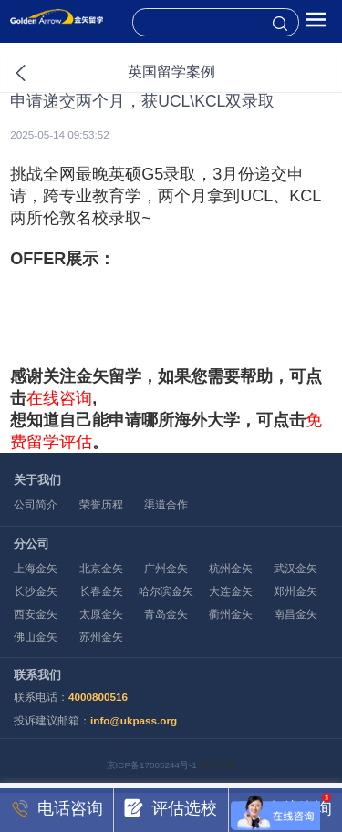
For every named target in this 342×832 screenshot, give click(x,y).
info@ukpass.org (133, 720)
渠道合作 (166, 504)
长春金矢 (101, 591)
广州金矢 (166, 568)
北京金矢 (101, 568)
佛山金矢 (35, 636)
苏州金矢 (101, 636)
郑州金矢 (295, 591)
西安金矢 (35, 614)
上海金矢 (35, 568)
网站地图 (217, 765)
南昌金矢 (295, 614)
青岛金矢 (166, 614)
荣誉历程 (101, 504)
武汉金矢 (295, 568)
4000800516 (98, 697)
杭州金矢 (231, 568)
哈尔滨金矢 (166, 591)
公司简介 (35, 504)
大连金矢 (231, 591)
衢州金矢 (231, 614)
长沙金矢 (35, 591)
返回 (39, 72)
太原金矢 (101, 614)
